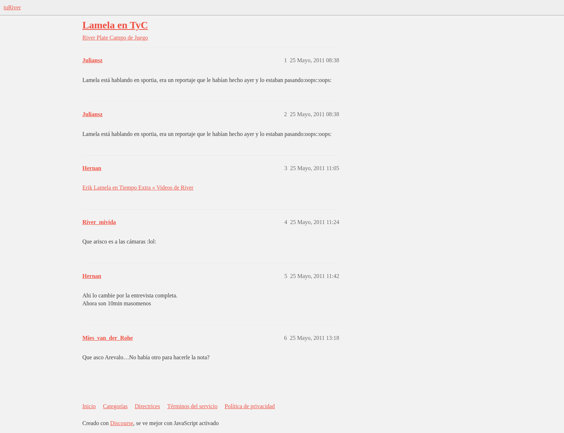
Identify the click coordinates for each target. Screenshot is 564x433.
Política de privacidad (249, 406)
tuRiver (12, 7)
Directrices (147, 406)
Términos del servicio (192, 406)
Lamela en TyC (115, 25)
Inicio (89, 406)
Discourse (121, 423)
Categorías (115, 406)
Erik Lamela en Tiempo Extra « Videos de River (138, 187)
